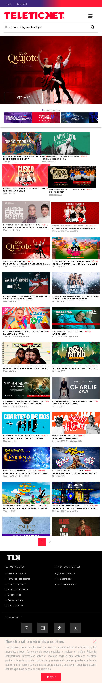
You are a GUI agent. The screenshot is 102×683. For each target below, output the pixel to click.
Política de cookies (17, 599)
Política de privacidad (18, 605)
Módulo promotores (66, 599)
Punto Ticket (22, 4)
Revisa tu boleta (15, 615)
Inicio (8, 4)
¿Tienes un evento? (66, 589)
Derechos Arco (14, 610)
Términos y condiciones (19, 594)
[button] (42, 110)
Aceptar (51, 677)
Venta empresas (65, 594)
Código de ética (15, 621)
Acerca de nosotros (17, 589)
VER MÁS (23, 98)
